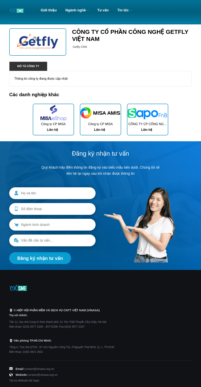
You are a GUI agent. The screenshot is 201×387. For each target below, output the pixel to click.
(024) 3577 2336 (33, 326)
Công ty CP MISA (53, 124)
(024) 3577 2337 (75, 326)
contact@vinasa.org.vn (39, 368)
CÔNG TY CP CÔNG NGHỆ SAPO (152, 124)
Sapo (36, 380)
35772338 (51, 326)
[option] (53, 119)
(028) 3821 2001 (33, 351)
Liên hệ (52, 129)
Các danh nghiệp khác (34, 94)
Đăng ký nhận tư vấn (40, 258)
